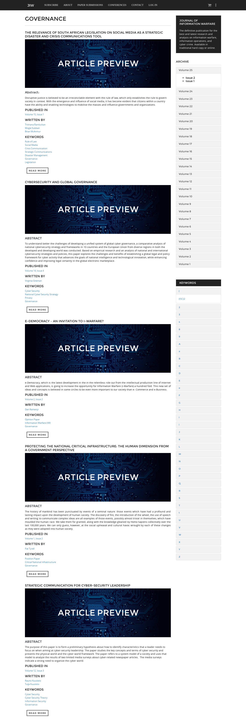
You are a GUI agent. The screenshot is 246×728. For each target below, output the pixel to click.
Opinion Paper (32, 419)
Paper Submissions (91, 5)
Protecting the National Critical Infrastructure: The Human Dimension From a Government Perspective (97, 448)
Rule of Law (31, 141)
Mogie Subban (32, 128)
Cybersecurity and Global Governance (61, 182)
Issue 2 (190, 77)
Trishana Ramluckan (35, 124)
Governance (31, 158)
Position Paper (32, 558)
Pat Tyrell (29, 548)
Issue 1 (190, 81)
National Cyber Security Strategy (41, 294)
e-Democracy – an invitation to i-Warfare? (64, 321)
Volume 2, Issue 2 (34, 399)
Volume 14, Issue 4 (34, 270)
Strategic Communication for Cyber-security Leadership (77, 585)
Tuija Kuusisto (32, 684)
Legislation (30, 162)
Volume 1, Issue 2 (34, 538)
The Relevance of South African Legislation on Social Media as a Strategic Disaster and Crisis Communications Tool (94, 34)
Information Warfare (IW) (38, 422)
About (68, 5)
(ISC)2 (182, 298)
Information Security (35, 701)
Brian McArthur (33, 131)
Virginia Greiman (33, 280)
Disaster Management (36, 155)
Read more (37, 170)
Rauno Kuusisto (33, 680)
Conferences (118, 5)
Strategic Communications (38, 151)
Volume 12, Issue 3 (34, 670)
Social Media (31, 144)
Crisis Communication (36, 148)
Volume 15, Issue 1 (34, 114)
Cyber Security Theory (36, 697)
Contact (139, 5)
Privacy (28, 297)
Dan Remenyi (32, 409)
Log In (154, 5)
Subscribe (52, 5)
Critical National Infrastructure (40, 562)
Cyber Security (32, 290)
